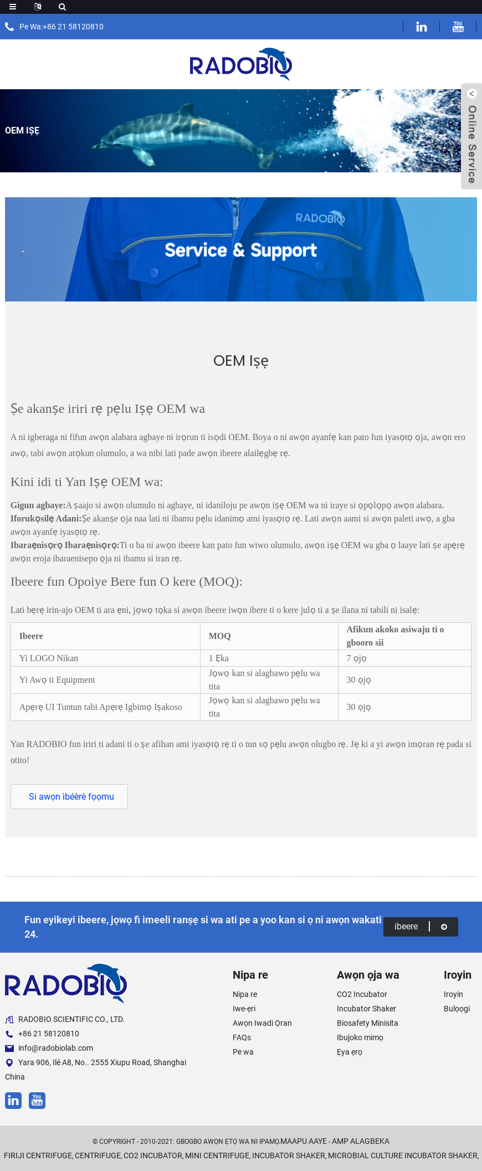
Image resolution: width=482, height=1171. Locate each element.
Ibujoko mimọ (360, 1037)
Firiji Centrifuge (38, 1155)
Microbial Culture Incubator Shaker (403, 1155)
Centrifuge (98, 1155)
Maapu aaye (303, 1141)
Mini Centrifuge (217, 1155)
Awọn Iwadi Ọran (262, 1023)
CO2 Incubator (362, 994)
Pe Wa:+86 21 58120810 (61, 26)
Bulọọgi (457, 1008)
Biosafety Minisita (367, 1023)
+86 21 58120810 (42, 1034)
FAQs (242, 1037)
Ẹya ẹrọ (349, 1051)
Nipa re (245, 994)
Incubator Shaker (366, 1008)
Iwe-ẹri (244, 1008)
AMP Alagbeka (360, 1141)
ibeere (420, 926)
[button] (69, 796)
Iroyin (453, 994)
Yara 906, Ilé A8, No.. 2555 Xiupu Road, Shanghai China (95, 1069)
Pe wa (243, 1051)
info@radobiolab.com (49, 1048)
